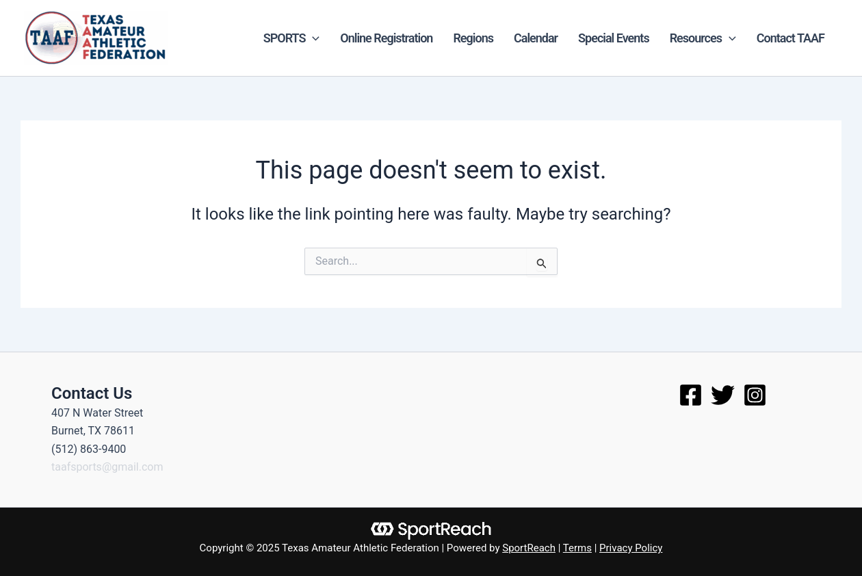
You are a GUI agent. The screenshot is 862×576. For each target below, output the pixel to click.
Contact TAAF (790, 38)
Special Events (613, 38)
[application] (312, 38)
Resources (703, 38)
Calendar (536, 38)
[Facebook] (691, 395)
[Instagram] (755, 395)
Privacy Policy (630, 548)
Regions (473, 38)
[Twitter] (723, 395)
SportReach (529, 548)
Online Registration (386, 38)
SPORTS (291, 38)
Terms (577, 548)
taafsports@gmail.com (107, 466)
